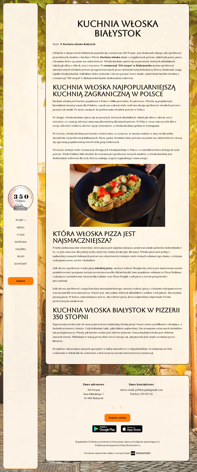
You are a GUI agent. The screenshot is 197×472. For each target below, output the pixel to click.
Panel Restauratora (130, 445)
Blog (20, 256)
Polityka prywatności (100, 441)
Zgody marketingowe (147, 441)
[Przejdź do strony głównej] (20, 197)
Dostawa (21, 241)
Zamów (20, 280)
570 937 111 (146, 393)
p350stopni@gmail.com (149, 389)
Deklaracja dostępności (107, 445)
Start (21, 220)
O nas (20, 234)
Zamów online (117, 417)
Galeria (20, 249)
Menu (21, 227)
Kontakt (20, 263)
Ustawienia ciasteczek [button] (123, 441)
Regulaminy (81, 441)
